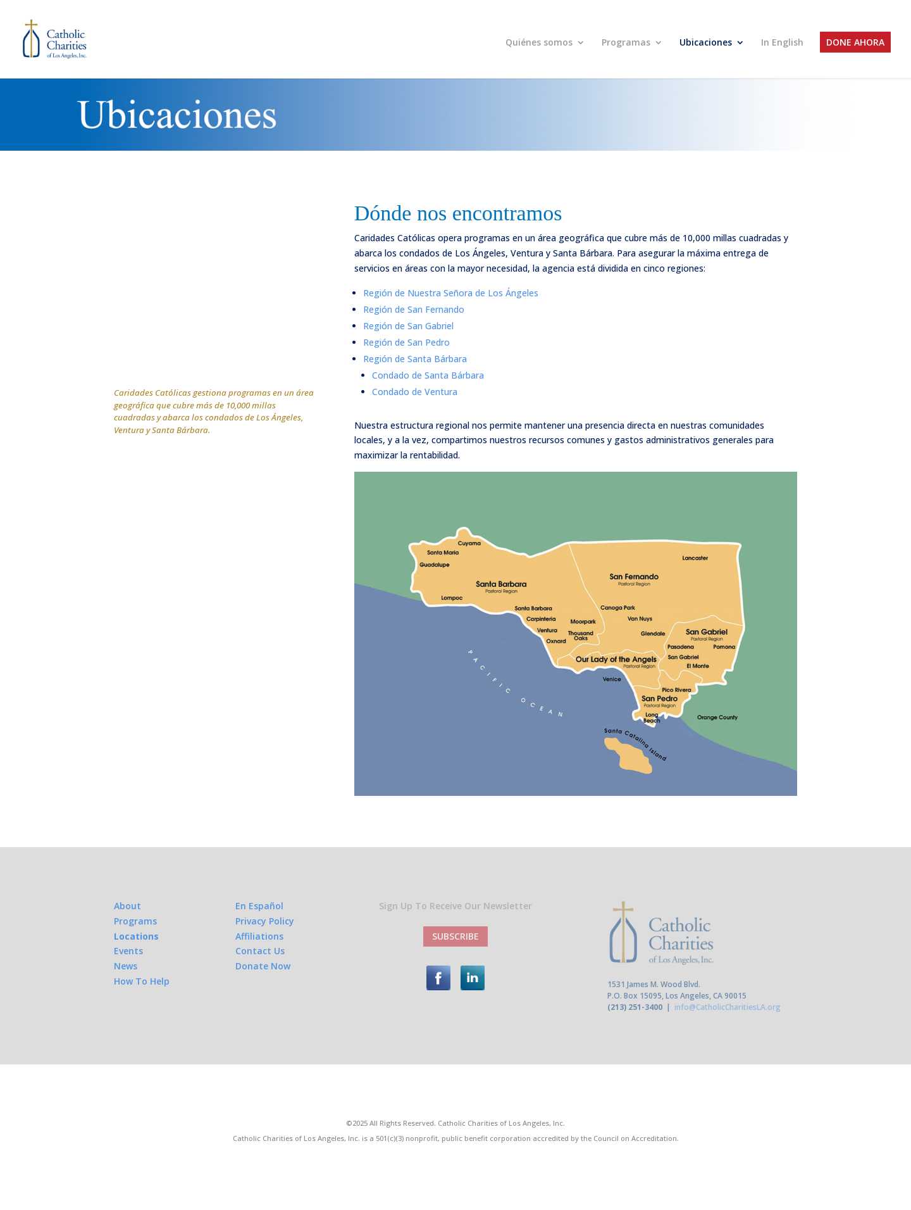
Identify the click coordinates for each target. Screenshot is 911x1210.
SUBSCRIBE (455, 936)
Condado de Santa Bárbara (428, 375)
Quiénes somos (539, 43)
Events (128, 951)
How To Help (142, 981)
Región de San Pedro (406, 342)
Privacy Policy (264, 921)
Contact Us (260, 951)
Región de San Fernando (413, 309)
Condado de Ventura (414, 392)
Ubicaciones (705, 43)
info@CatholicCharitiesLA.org (727, 1007)
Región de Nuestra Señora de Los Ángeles (450, 293)
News (125, 966)
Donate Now (262, 966)
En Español (259, 906)
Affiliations (259, 936)
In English (782, 43)
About (127, 906)
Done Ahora (855, 43)
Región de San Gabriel (408, 326)
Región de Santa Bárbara (415, 359)
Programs (135, 921)
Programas (626, 43)
